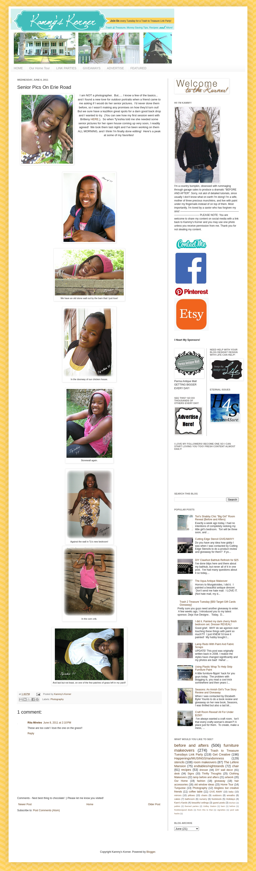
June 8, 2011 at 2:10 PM (57, 722)
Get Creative (221, 754)
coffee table (196, 791)
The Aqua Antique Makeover (211, 580)
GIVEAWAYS (91, 68)
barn (223, 806)
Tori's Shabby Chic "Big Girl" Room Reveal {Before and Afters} (215, 518)
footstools (217, 799)
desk (177, 773)
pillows (191, 795)
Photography (57, 699)
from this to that (205, 810)
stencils (179, 762)
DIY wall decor (224, 769)
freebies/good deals (183, 810)
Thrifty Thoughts (212, 773)
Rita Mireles (35, 722)
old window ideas (204, 784)
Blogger (151, 851)
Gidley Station (209, 806)
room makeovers (205, 762)
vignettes (221, 810)
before (232, 806)
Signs (191, 773)
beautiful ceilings (200, 802)
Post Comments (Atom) (46, 810)
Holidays (230, 799)
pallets (177, 806)
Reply (31, 733)
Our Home (181, 780)
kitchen (232, 803)
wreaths (231, 795)
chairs (204, 795)
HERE (95, 119)
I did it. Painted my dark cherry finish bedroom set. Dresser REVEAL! (216, 623)
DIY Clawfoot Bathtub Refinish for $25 (217, 560)
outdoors (217, 795)
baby (231, 791)
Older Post (154, 804)
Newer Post (25, 804)
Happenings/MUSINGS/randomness (199, 758)
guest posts (219, 802)
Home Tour (227, 784)
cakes (177, 799)
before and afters (191, 745)
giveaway (219, 780)
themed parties (192, 806)
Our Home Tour (39, 68)
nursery (203, 799)
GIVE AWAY (215, 791)
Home (89, 804)
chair (235, 766)
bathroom (190, 799)
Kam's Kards (180, 802)
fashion (201, 780)
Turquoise (180, 788)
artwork (229, 777)
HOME (18, 68)
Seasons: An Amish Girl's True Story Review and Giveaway (215, 691)
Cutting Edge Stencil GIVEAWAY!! (214, 539)
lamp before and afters (206, 777)
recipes (186, 769)
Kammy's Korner (62, 694)
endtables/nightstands (209, 766)
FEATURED (138, 68)
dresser (203, 769)
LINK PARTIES (66, 68)
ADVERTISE (115, 68)
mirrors (178, 795)
